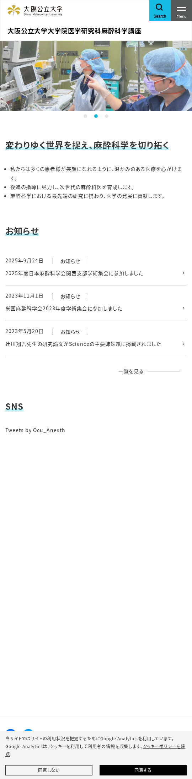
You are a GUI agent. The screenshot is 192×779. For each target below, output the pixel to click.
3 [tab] (106, 116)
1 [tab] (85, 116)
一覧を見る (131, 371)
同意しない (49, 770)
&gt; (96, 551)
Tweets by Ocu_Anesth (35, 430)
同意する (143, 770)
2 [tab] (96, 116)
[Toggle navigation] (181, 10)
